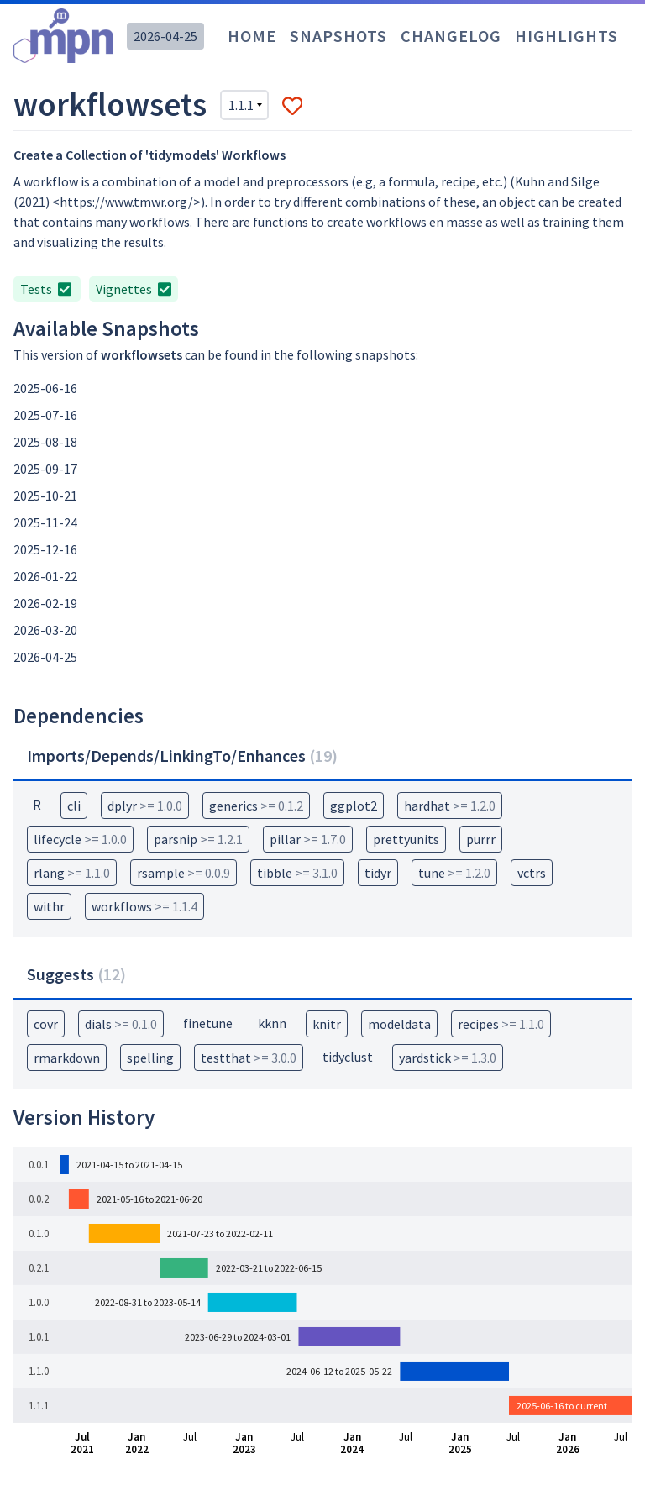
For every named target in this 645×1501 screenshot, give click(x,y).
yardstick (447, 1057)
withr (49, 906)
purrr (481, 839)
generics (256, 805)
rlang (72, 872)
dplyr (145, 805)
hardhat (450, 805)
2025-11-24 (45, 522)
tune (454, 872)
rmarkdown (67, 1057)
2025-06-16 (45, 388)
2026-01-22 (45, 576)
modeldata (399, 1024)
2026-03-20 (45, 630)
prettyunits (406, 839)
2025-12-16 (45, 549)
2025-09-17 (45, 468)
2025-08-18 (45, 441)
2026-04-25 (165, 36)
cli (74, 805)
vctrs (531, 872)
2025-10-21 (45, 495)
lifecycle (80, 839)
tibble (297, 872)
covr (46, 1024)
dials (121, 1024)
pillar (308, 839)
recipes (501, 1024)
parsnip (198, 839)
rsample (183, 872)
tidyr (377, 872)
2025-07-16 (45, 415)
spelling (150, 1057)
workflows (144, 906)
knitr (326, 1024)
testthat (248, 1057)
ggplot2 (353, 805)
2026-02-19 (45, 603)
